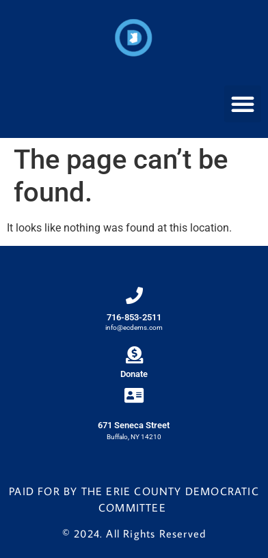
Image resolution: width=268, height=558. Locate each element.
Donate (134, 374)
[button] (242, 103)
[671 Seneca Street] (133, 395)
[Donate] (134, 354)
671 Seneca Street (134, 425)
